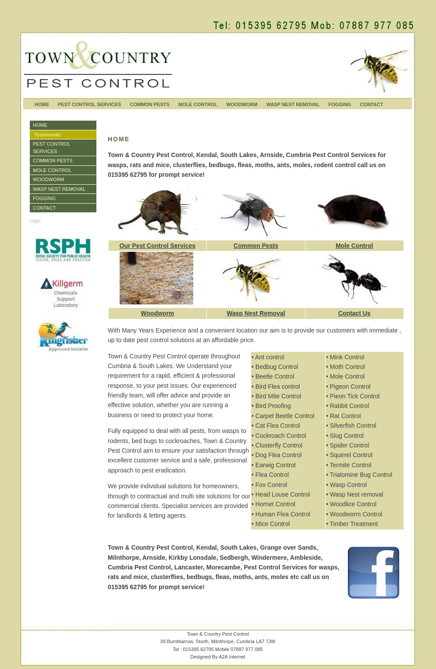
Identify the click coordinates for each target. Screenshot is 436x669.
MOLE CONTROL (197, 104)
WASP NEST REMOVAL (293, 104)
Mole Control (354, 245)
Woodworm (157, 313)
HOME (40, 125)
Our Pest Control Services (158, 245)
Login (35, 220)
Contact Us (354, 313)
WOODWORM (241, 104)
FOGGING (339, 104)
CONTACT (371, 104)
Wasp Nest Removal (256, 313)
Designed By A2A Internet (217, 656)
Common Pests (256, 245)
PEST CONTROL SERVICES (89, 104)
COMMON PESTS (149, 104)
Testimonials (47, 134)
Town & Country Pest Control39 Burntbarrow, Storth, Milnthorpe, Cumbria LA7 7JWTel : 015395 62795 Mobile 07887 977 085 (218, 645)
